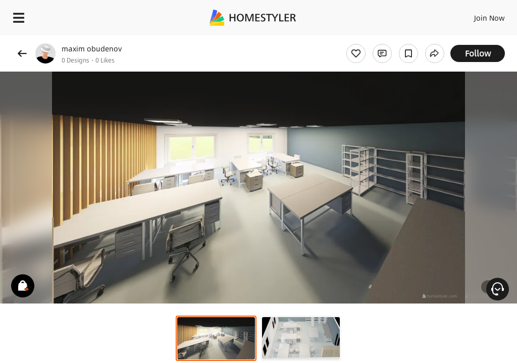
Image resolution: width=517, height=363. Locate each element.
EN (476, 15)
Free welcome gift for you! (387, 40)
